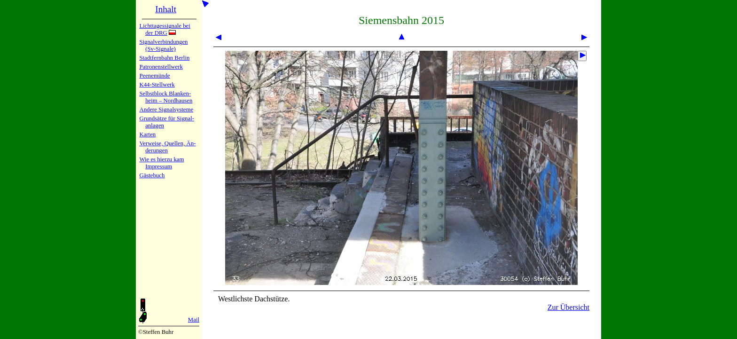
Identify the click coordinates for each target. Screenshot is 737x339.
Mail (193, 319)
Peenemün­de (154, 75)
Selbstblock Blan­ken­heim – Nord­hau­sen (165, 97)
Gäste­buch (152, 175)
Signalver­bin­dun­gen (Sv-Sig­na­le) (163, 45)
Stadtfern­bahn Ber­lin (164, 58)
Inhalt (165, 9)
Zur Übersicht (568, 307)
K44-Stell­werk (156, 84)
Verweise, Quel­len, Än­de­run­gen (167, 147)
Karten (147, 134)
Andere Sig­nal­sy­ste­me (166, 109)
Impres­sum (158, 166)
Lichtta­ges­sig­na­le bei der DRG (164, 29)
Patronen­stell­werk (160, 66)
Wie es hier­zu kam (161, 159)
